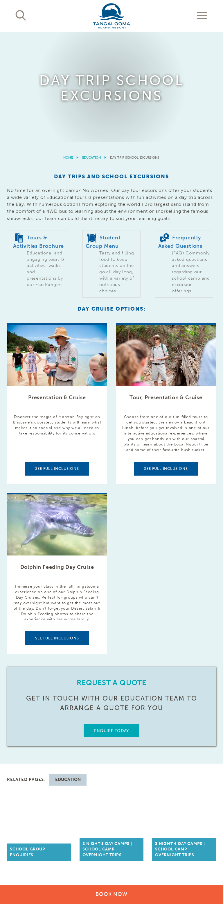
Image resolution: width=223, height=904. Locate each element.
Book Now (111, 894)
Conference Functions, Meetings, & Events (84, 774)
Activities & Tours (28, 762)
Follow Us (203, 771)
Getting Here (77, 756)
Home (68, 48)
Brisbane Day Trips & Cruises (83, 742)
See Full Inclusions (57, 359)
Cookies (174, 865)
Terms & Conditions (141, 865)
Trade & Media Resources (132, 742)
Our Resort (20, 751)
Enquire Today (111, 621)
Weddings (73, 791)
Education (91, 48)
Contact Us (202, 739)
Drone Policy (204, 871)
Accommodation (27, 739)
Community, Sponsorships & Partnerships (135, 762)
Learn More (191, 843)
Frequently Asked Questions (194, 754)
